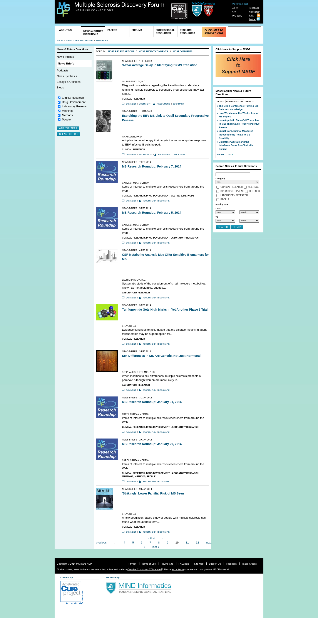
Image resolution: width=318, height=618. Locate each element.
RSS (251, 15)
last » (155, 546)
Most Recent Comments (153, 51)
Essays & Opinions (68, 81)
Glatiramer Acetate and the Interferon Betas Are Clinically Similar (236, 145)
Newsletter (254, 12)
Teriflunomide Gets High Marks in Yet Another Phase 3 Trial (165, 309)
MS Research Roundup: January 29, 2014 (152, 444)
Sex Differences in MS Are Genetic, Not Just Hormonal (161, 355)
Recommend (163, 104)
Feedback (254, 8)
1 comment (145, 104)
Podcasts (62, 70)
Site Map (199, 563)
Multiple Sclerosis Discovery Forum (119, 7)
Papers (112, 30)
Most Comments (182, 51)
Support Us (215, 563)
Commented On (234, 101)
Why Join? (237, 16)
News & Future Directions (93, 33)
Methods (67, 115)
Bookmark (178, 104)
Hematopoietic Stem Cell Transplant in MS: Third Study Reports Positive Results (239, 124)
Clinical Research (73, 97)
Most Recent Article (121, 51)
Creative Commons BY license (143, 569)
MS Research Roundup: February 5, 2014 (151, 212)
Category (220, 178)
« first (151, 538)
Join (234, 11)
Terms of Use (149, 563)
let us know (178, 569)
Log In (235, 8)
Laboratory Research (75, 106)
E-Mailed (249, 101)
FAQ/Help (184, 563)
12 (197, 542)
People (66, 119)
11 (187, 542)
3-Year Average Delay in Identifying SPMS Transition (159, 65)
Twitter (252, 19)
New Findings (65, 56)
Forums (137, 30)
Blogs (60, 87)
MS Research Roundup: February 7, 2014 (151, 166)
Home (60, 40)
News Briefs (102, 40)
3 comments (145, 155)
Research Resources (187, 31)
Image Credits (249, 563)
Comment (131, 104)
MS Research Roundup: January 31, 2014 (152, 402)
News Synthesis (67, 76)
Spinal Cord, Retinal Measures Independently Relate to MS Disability (236, 134)
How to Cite (167, 563)
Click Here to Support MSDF (213, 32)
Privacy (132, 563)
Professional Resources (165, 31)
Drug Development (73, 102)
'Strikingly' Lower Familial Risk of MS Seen (153, 493)
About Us (65, 30)
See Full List (224, 154)
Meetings (68, 110)
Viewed (220, 101)
